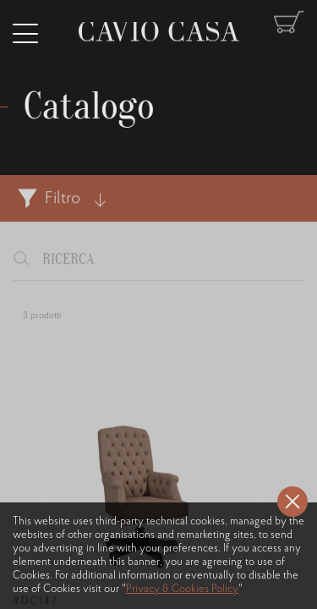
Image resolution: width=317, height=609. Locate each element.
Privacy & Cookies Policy (182, 589)
